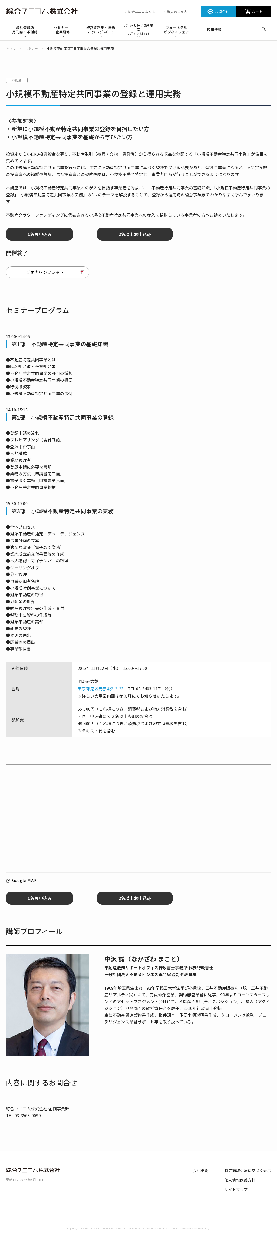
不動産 (16, 80)
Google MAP (24, 880)
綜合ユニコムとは (141, 11)
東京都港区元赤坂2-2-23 (100, 688)
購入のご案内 (177, 11)
